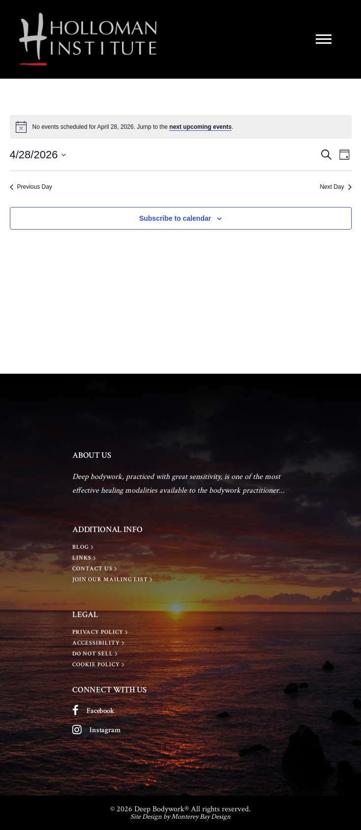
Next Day (335, 186)
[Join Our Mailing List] (113, 580)
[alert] (181, 127)
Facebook (101, 710)
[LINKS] (85, 558)
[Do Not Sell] (96, 654)
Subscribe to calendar (175, 218)
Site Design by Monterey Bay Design (180, 816)
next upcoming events (200, 126)
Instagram (105, 730)
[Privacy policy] (101, 632)
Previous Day (31, 186)
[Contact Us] (95, 569)
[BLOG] (83, 547)
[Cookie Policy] (99, 665)
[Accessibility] (99, 643)
